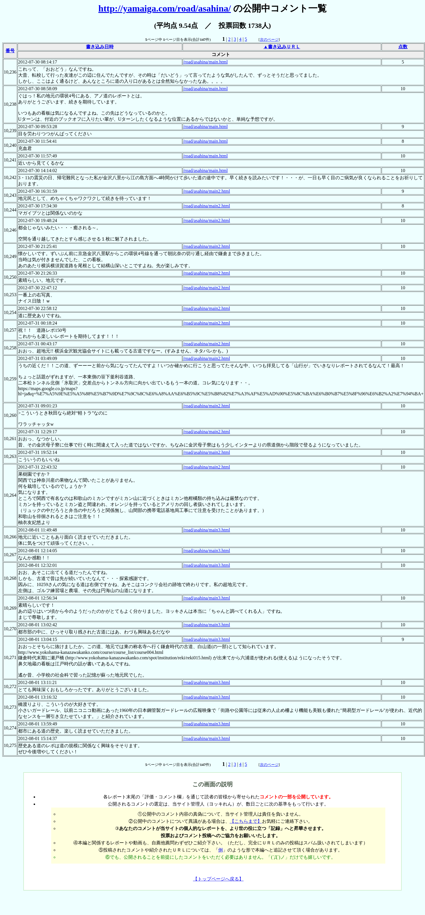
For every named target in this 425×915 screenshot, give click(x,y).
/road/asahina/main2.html (206, 191)
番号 (10, 50)
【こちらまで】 (246, 821)
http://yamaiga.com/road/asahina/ (164, 8)
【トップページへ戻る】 (218, 879)
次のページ (269, 39)
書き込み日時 (100, 46)
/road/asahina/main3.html (206, 529)
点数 (402, 46)
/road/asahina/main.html (205, 61)
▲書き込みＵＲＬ (281, 46)
